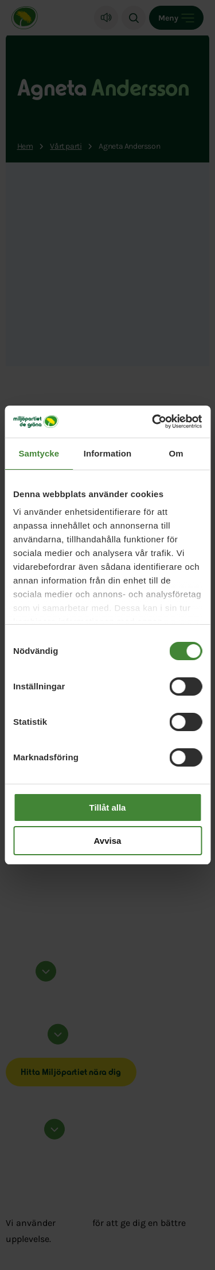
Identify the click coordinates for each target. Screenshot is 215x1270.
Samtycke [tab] (38, 453)
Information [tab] (108, 453)
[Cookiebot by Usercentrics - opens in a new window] (153, 421)
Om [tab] (176, 453)
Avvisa (108, 841)
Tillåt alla (107, 807)
